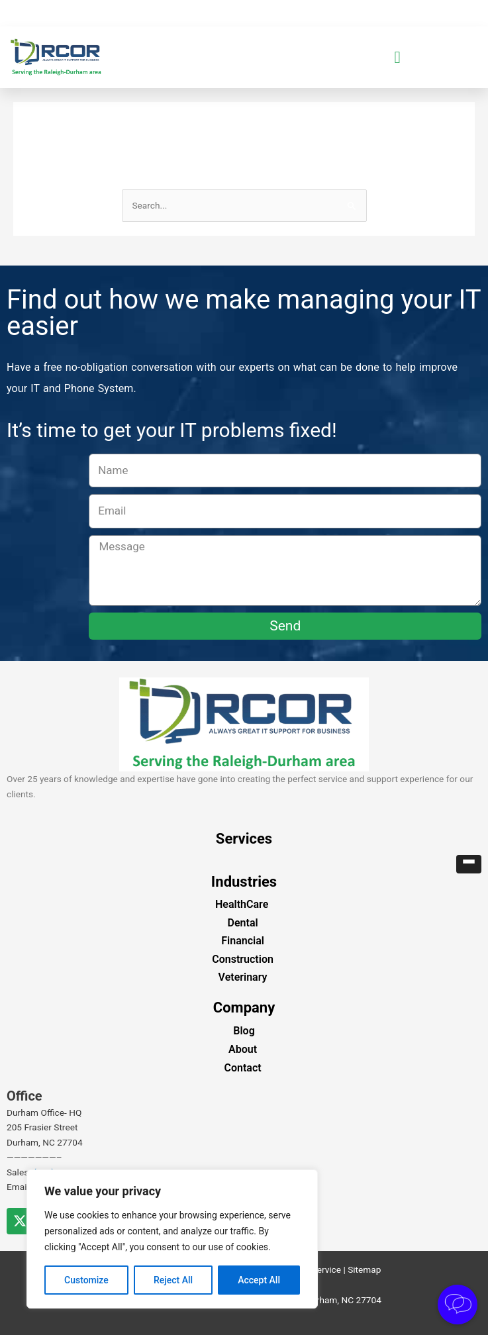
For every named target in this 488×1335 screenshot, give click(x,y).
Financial (242, 940)
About (242, 1049)
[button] (397, 57)
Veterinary (243, 977)
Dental (243, 922)
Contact (243, 1068)
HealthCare (241, 904)
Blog (243, 1030)
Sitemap (364, 1269)
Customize (86, 1280)
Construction (242, 959)
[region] (172, 1239)
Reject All (173, 1280)
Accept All (259, 1280)
